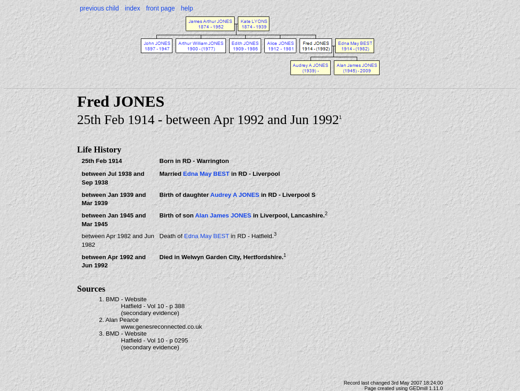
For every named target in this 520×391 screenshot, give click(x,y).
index (132, 8)
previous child (99, 8)
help (187, 8)
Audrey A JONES (234, 194)
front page (160, 8)
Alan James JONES (223, 215)
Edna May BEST (206, 173)
